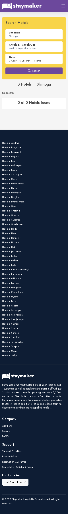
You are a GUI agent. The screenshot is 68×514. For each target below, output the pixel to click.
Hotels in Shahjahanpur (13, 319)
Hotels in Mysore (10, 296)
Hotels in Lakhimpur (11, 278)
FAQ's (5, 436)
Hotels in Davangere (11, 192)
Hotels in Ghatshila (11, 210)
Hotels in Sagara (10, 305)
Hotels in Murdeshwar (12, 292)
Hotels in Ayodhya (10, 143)
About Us (7, 426)
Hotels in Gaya (9, 206)
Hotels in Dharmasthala (13, 201)
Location (14, 32)
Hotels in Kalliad (10, 256)
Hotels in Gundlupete (12, 224)
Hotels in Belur (9, 161)
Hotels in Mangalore (11, 287)
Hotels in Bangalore (11, 147)
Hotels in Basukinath (11, 152)
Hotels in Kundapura (12, 274)
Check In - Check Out (22, 44)
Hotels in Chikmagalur (12, 174)
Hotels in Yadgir (9, 355)
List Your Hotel (15, 482)
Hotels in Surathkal (11, 337)
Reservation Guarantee (14, 462)
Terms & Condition (12, 451)
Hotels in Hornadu (11, 242)
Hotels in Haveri (9, 233)
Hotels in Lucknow (10, 283)
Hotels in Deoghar (10, 197)
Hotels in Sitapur (10, 328)
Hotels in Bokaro (9, 170)
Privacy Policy (9, 456)
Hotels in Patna (9, 301)
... (51, 407)
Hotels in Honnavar (11, 238)
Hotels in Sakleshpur (12, 310)
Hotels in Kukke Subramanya (15, 269)
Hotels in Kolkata (10, 260)
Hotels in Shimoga (11, 323)
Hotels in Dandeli (10, 188)
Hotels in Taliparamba (12, 342)
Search (34, 71)
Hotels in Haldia (9, 228)
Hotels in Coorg (9, 179)
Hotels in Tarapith (10, 346)
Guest (13, 57)
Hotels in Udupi (9, 351)
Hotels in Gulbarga (11, 219)
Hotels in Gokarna (10, 215)
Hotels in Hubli (9, 247)
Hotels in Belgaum (11, 156)
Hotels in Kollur (9, 265)
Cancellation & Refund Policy (17, 467)
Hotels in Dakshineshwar (13, 183)
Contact (6, 431)
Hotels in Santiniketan (12, 314)
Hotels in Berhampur (12, 165)
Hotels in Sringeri (10, 333)
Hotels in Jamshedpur (12, 251)
